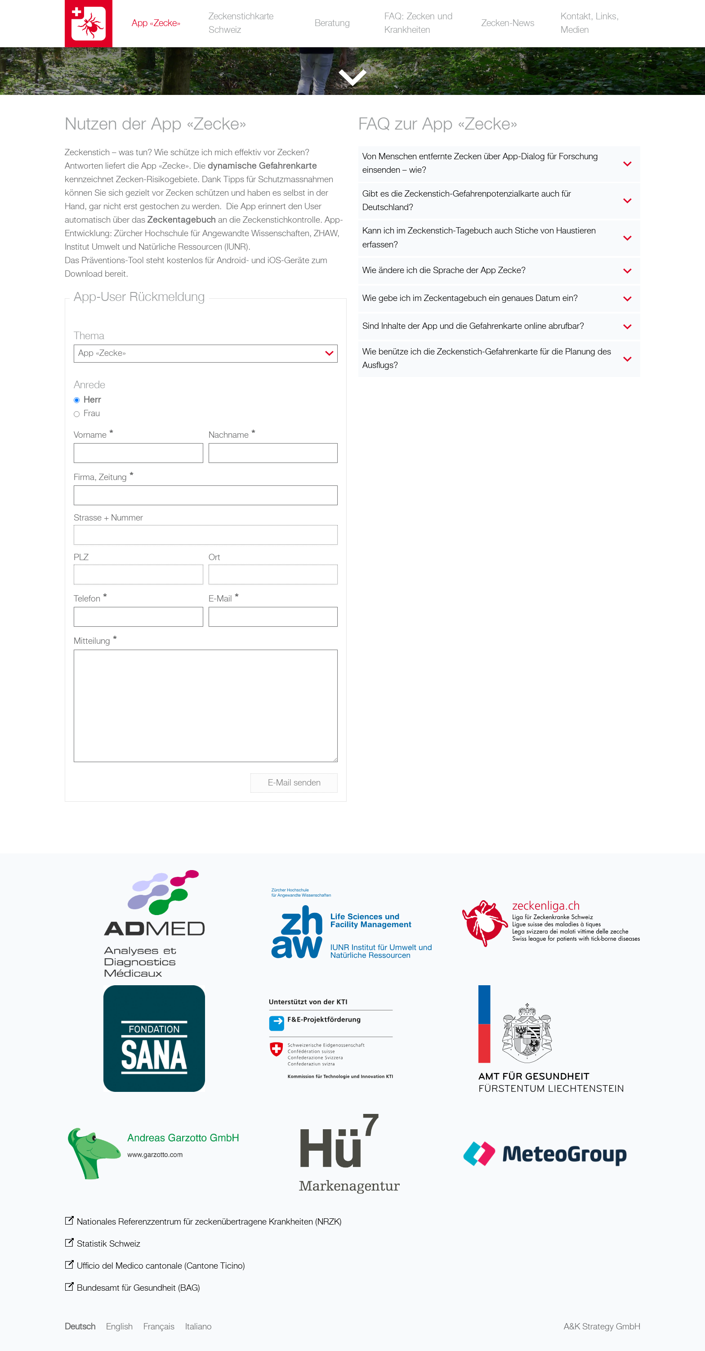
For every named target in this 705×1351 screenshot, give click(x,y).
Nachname (232, 436)
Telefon (90, 600)
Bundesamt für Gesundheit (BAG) (138, 1288)
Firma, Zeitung (103, 478)
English (119, 1327)
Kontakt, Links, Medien (593, 24)
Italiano (198, 1327)
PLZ (81, 558)
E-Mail (223, 600)
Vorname (93, 436)
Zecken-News (508, 23)
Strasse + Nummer (108, 519)
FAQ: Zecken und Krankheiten (419, 24)
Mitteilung (95, 642)
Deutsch (80, 1327)
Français (158, 1327)
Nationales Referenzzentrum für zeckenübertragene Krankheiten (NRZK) (209, 1222)
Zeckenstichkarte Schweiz (244, 24)
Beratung (332, 23)
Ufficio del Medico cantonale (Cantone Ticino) (161, 1266)
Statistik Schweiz (108, 1244)
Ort (214, 558)
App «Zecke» (156, 23)
